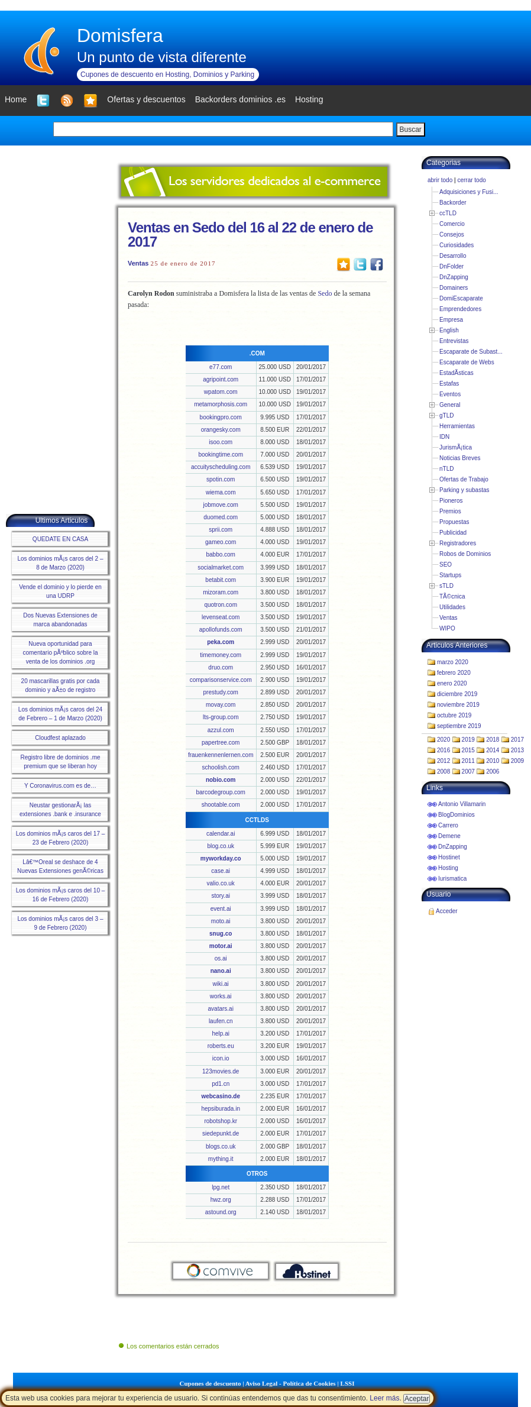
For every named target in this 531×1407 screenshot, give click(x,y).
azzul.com (221, 730)
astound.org (221, 1212)
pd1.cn (220, 1084)
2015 (468, 750)
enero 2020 (452, 683)
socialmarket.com (220, 567)
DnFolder (451, 266)
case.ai (220, 871)
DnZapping (453, 277)
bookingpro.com (221, 417)
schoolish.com (220, 767)
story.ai (220, 895)
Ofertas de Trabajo (463, 479)
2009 (517, 761)
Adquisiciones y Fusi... (468, 192)
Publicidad (453, 532)
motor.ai (220, 946)
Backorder (453, 202)
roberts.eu (221, 1046)
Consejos (451, 234)
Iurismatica (452, 878)
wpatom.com (221, 392)
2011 (468, 761)
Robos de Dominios (465, 554)
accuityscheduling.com (221, 467)
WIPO (447, 628)
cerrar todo (471, 180)
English (449, 330)
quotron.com (220, 604)
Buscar (411, 129)
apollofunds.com (220, 629)
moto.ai (221, 921)
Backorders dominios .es (240, 99)
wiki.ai (221, 984)
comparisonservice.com (221, 680)
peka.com (220, 642)
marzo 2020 (452, 662)
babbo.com (220, 554)
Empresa (451, 319)
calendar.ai (220, 833)
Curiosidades (456, 245)
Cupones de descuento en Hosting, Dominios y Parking (167, 74)
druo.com (220, 667)
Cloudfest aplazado (60, 738)
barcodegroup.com (220, 792)
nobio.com (221, 780)
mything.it (221, 1159)
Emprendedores (460, 309)
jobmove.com (220, 505)
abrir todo (440, 180)
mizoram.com (220, 592)
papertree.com (220, 742)
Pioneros (450, 500)
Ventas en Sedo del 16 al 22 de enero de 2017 (250, 234)
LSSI (348, 1383)
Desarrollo (453, 256)
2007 (468, 771)
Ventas (138, 263)
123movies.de (220, 1071)
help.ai (220, 1033)
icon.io (220, 1058)
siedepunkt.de (220, 1133)
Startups (450, 575)
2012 (443, 761)
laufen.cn (221, 1021)
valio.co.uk (221, 883)
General (450, 405)
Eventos (450, 394)
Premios (450, 511)
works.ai (221, 996)
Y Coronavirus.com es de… (60, 785)
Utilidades (452, 607)
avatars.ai (221, 1008)
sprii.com (220, 529)
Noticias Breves (459, 458)
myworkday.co (220, 858)
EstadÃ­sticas (456, 373)
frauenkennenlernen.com (221, 755)
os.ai (221, 958)
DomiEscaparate (461, 298)
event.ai (221, 908)
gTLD (446, 415)
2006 (492, 771)
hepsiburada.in (220, 1108)
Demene (449, 836)
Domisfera (120, 35)
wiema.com (221, 492)
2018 (492, 739)
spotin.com (220, 479)
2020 (443, 739)
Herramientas (457, 426)
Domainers (453, 287)
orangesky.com (221, 429)
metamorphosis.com (220, 404)
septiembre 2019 (459, 726)
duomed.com (220, 517)
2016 (443, 750)
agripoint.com (220, 379)
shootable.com (221, 804)
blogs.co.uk (221, 1146)
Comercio (452, 224)
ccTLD (447, 213)
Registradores (457, 543)
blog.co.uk (220, 846)
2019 (468, 739)
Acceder (447, 911)
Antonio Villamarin (461, 804)
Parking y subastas (464, 490)
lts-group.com (221, 717)
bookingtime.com (220, 454)
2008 (443, 771)
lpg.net (220, 1187)
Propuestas (454, 522)
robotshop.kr (220, 1121)
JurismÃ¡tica (455, 447)
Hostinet (449, 857)
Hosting (448, 868)
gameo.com (220, 542)
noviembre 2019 (458, 704)
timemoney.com (220, 655)
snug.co (220, 933)
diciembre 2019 (457, 694)
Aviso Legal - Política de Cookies (290, 1383)
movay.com (220, 704)
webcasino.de (220, 1096)
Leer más (384, 1398)
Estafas (449, 383)
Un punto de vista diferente (162, 57)
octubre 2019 (454, 715)
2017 (517, 739)
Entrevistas (453, 341)
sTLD (446, 586)
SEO (445, 564)
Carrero (448, 825)
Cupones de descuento (210, 1383)
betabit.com (220, 580)
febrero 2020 (454, 672)
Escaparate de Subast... (471, 351)
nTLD (446, 468)
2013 (517, 750)
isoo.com (220, 442)
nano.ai (221, 971)
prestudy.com (220, 692)
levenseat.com (220, 617)
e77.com (220, 367)
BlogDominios (456, 814)
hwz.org (221, 1199)
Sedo (325, 293)
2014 (492, 750)
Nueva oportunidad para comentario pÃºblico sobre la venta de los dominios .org (60, 653)
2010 (492, 761)
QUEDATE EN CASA (60, 539)
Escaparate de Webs (466, 362)
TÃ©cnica (452, 596)
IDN (444, 437)
